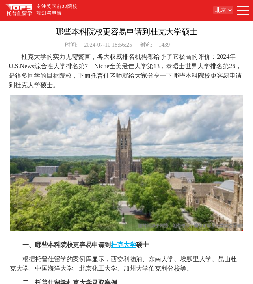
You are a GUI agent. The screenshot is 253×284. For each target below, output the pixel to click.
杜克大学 (123, 244)
